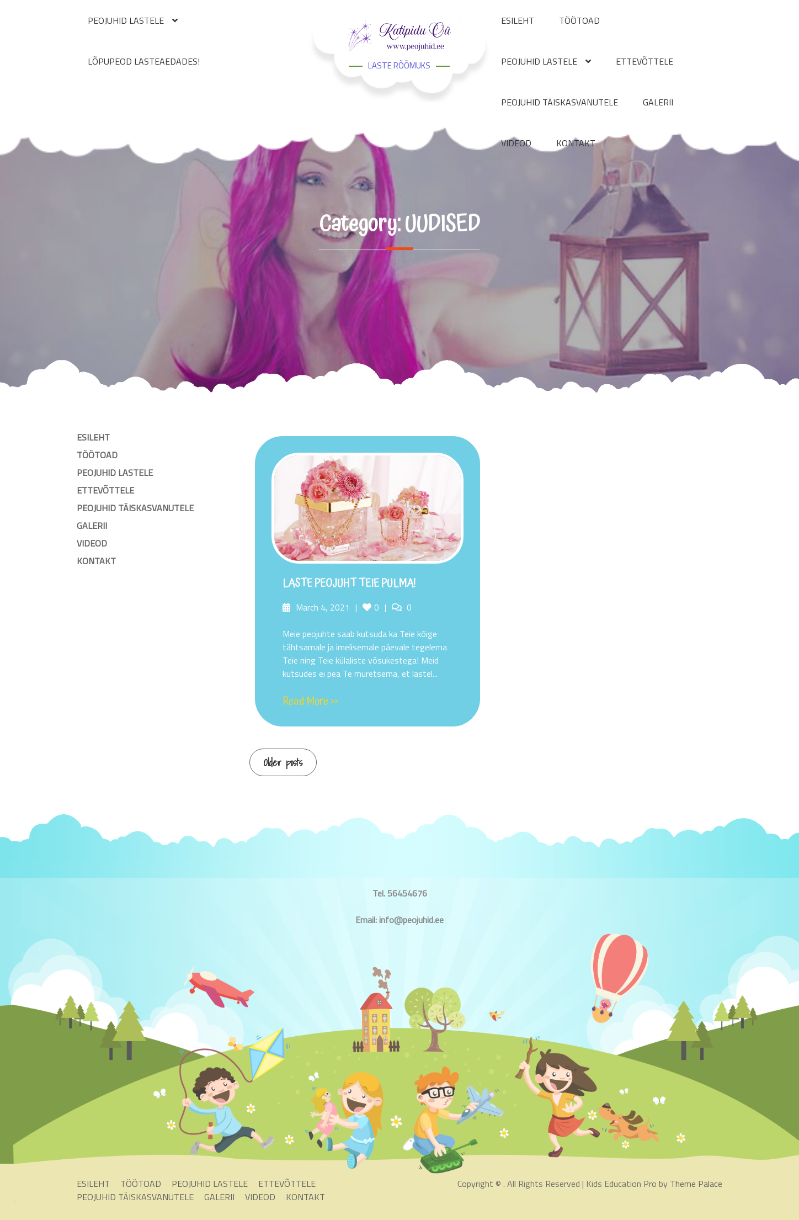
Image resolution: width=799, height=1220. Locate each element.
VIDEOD (516, 143)
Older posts (283, 763)
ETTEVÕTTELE (644, 61)
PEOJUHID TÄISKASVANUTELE (559, 102)
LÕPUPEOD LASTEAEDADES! (144, 61)
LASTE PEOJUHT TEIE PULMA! (349, 583)
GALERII (658, 102)
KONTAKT (575, 143)
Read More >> (310, 701)
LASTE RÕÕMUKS (399, 65)
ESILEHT (93, 437)
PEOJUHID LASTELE (539, 61)
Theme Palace (696, 1183)
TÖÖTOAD (97, 455)
